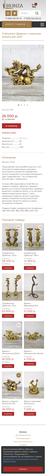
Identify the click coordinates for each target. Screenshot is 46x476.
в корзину (11, 126)
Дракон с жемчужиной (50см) (11, 352)
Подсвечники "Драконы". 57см (9, 304)
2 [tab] (21, 105)
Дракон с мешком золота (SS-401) (10, 402)
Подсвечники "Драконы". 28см (31, 254)
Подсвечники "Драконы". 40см (9, 254)
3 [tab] (24, 105)
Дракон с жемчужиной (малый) (33, 352)
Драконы (23, 138)
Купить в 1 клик (9, 132)
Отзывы (23, 445)
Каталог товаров (15, 24)
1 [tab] (18, 105)
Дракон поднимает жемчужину (32, 402)
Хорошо (23, 469)
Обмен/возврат (23, 438)
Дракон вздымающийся (31, 304)
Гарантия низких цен (23, 442)
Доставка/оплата (23, 435)
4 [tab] (27, 105)
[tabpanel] (23, 73)
